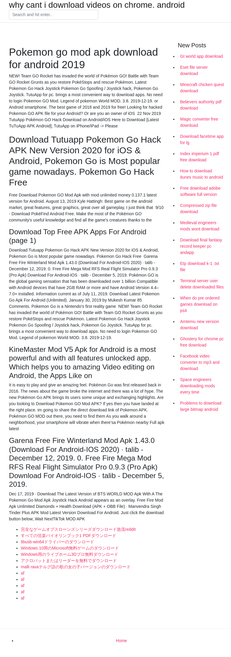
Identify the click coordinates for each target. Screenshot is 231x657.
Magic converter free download (199, 122)
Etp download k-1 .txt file (199, 266)
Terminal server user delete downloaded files (202, 283)
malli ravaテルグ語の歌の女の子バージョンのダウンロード (76, 566)
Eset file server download (194, 70)
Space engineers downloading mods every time (197, 385)
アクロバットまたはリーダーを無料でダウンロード (69, 560)
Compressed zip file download (198, 208)
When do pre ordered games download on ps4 (199, 304)
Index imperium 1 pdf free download (199, 156)
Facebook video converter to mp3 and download (199, 362)
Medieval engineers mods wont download (199, 225)
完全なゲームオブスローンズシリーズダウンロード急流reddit (78, 529)
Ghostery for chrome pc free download (202, 341)
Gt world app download (201, 56)
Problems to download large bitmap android (200, 406)
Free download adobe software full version (200, 191)
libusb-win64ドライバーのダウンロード (57, 541)
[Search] (53, 15)
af (22, 573)
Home (121, 640)
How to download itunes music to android (201, 174)
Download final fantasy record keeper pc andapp (201, 246)
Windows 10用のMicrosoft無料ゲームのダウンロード (70, 548)
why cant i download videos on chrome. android (97, 5)
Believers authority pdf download (200, 104)
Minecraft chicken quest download (202, 87)
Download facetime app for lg (202, 139)
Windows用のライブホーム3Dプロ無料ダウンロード (69, 554)
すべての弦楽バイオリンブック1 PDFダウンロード (68, 535)
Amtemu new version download (199, 324)
